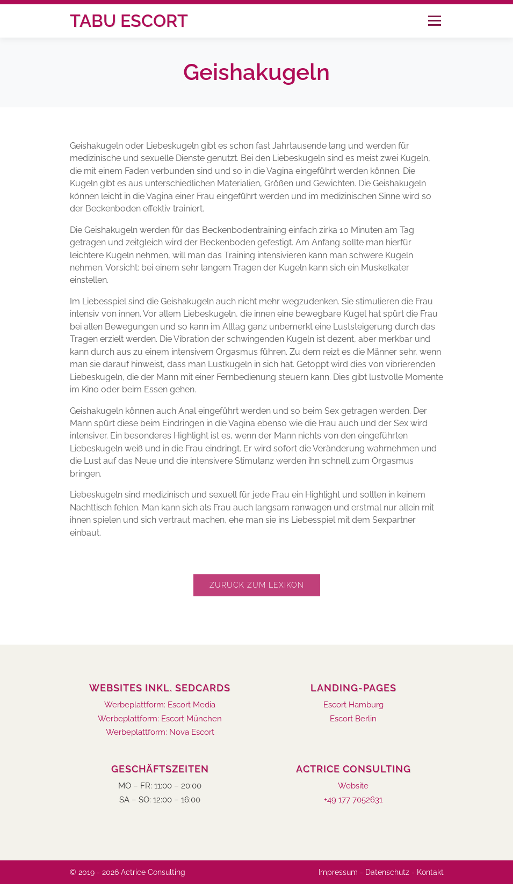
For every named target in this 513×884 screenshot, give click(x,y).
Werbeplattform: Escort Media (159, 705)
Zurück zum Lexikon (256, 585)
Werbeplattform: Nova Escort (160, 732)
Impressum (338, 872)
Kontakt (430, 872)
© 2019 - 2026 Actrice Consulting (127, 872)
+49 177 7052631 (353, 800)
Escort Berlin (353, 719)
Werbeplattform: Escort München (160, 719)
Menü (434, 21)
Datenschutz (387, 872)
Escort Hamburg (353, 705)
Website (353, 786)
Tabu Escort (129, 21)
